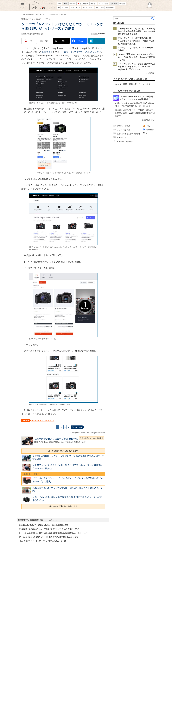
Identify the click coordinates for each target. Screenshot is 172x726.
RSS (148, 126)
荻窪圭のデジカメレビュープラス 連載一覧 (56, 439)
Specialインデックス (126, 141)
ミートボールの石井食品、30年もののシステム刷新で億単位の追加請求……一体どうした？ (53, 533)
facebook (150, 130)
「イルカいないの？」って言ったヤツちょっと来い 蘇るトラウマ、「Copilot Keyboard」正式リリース (136, 66)
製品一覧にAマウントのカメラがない (82, 52)
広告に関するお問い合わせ (128, 134)
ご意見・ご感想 (123, 126)
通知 (46, 41)
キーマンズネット (50, 520)
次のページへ (77, 427)
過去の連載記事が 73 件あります (63, 506)
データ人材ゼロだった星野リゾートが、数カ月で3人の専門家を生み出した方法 (49, 537)
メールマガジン (123, 137)
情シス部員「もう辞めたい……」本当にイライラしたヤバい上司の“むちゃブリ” (49, 529)
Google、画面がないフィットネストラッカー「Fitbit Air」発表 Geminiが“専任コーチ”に (136, 57)
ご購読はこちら (148, 120)
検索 (153, 18)
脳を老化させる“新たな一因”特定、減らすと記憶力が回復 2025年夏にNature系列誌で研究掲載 (135, 113)
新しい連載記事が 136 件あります (63, 451)
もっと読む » (150, 73)
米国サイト (47, 52)
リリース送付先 (123, 130)
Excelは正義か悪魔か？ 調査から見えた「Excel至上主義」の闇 (43, 525)
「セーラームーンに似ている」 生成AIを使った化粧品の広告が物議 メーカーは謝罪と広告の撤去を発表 (136, 31)
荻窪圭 (94, 34)
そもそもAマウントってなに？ (42, 421)
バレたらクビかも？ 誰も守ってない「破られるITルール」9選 (43, 541)
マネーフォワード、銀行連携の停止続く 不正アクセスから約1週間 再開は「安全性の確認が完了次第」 (136, 41)
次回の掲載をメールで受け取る (91, 438)
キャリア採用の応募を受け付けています (132, 84)
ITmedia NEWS (27, 14)
